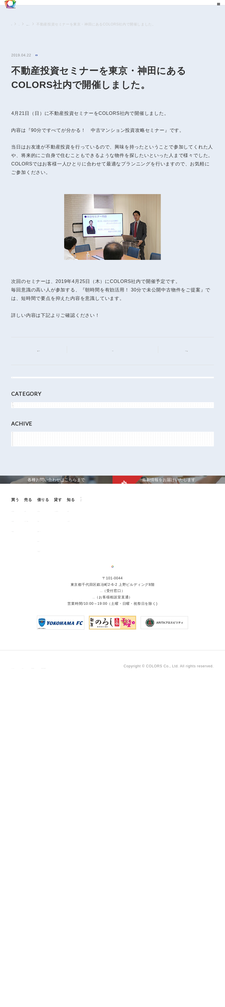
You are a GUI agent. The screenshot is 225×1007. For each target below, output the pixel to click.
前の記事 (44, 350)
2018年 (24, 604)
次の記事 (181, 350)
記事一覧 (116, 350)
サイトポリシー (69, 986)
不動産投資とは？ (30, 792)
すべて (23, 385)
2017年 (24, 617)
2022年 (24, 551)
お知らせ (25, 435)
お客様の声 (24, 838)
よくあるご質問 (28, 848)
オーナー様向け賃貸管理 (164, 771)
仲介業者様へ (109, 781)
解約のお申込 (109, 801)
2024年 (24, 525)
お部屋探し (107, 771)
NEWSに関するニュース (67, 24)
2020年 (24, 577)
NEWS (42, 55)
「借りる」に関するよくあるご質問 (115, 813)
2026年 (24, 498)
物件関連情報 (29, 448)
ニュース (32, 24)
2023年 (24, 538)
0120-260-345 (93, 921)
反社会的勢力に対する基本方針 (157, 986)
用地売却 (60, 771)
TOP (15, 24)
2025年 (24, 511)
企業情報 (54, 827)
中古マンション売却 (70, 781)
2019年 (24, 590)
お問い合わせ (58, 847)
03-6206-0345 (101, 915)
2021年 (24, 564)
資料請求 (54, 856)
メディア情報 (29, 461)
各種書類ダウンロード (117, 792)
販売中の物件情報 (30, 771)
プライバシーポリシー (30, 986)
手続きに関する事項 (106, 986)
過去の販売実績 (28, 781)
